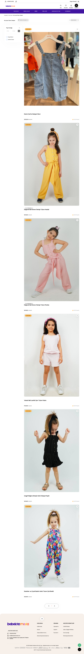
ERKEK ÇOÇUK (27, 11)
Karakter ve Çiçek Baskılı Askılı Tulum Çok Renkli (39, 591)
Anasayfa (6, 15)
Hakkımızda (39, 626)
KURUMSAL (40, 623)
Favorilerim (56, 632)
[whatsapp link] (79, 645)
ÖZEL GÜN (44, 11)
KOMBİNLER (67, 11)
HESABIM (56, 623)
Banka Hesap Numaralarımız (43, 635)
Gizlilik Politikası (66, 626)
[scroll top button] (79, 649)
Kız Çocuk (10, 15)
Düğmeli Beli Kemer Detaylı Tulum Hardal (36, 209)
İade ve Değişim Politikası (68, 629)
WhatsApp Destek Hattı (68, 635)
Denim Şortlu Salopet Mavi (32, 114)
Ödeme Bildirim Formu (41, 632)
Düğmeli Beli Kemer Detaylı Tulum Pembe (36, 305)
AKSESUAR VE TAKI (56, 11)
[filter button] (19, 31)
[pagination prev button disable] (48, 606)
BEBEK (36, 11)
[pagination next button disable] (54, 606)
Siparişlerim (56, 626)
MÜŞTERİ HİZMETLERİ (68, 623)
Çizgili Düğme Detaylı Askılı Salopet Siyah (36, 496)
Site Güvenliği (66, 632)
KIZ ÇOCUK (16, 11)
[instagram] (42, 618)
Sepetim (55, 629)
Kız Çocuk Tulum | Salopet (18, 15)
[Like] (77, 29)
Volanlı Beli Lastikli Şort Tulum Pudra (35, 400)
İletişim (38, 629)
